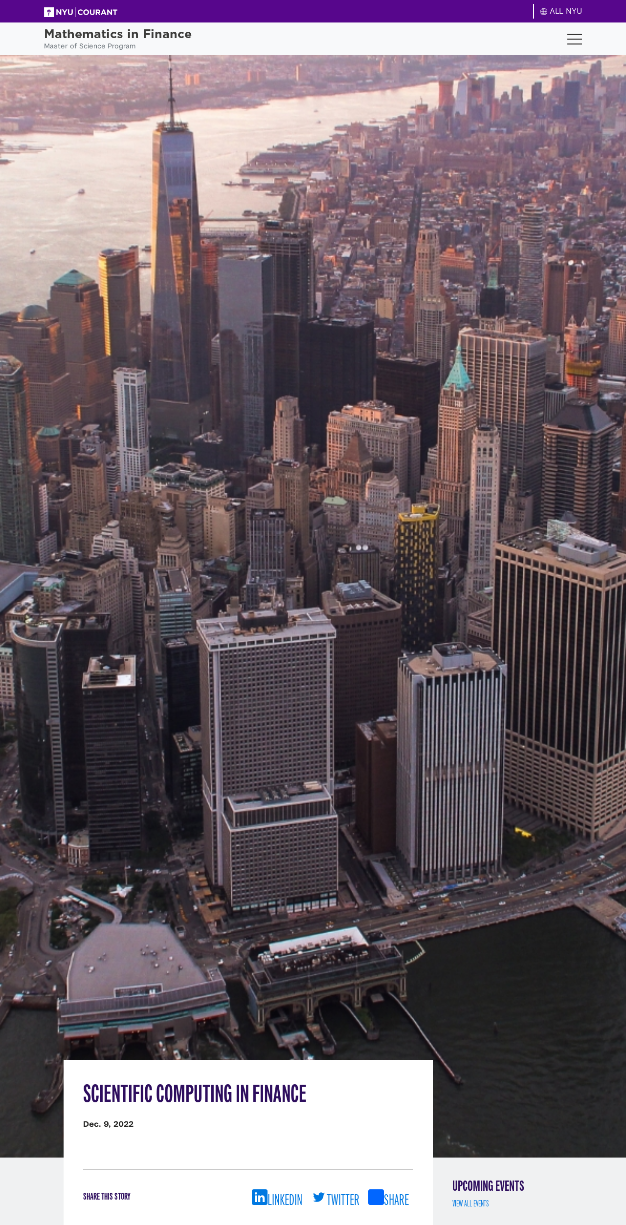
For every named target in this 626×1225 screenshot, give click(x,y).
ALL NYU (561, 11)
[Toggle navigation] (574, 39)
